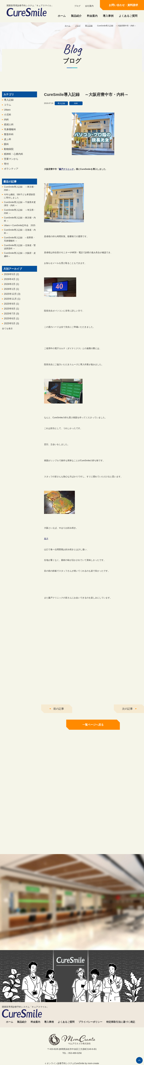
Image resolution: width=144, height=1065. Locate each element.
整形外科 (9, 138)
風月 (46, 543)
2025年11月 (12, 302)
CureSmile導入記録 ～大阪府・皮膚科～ (20, 258)
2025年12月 (12, 298)
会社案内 (89, 6)
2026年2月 (11, 288)
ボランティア (11, 172)
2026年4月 (11, 283)
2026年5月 (11, 278)
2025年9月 (11, 307)
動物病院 (9, 153)
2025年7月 (11, 317)
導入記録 (89, 26)
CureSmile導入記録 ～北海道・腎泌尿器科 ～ (20, 251)
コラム (7, 108)
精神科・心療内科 (13, 158)
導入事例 (108, 15)
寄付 (6, 168)
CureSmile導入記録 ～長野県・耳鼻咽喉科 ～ (19, 243)
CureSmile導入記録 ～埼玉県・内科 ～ (20, 215)
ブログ (77, 6)
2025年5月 (11, 327)
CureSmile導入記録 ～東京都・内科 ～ (20, 223)
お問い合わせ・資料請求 (123, 5)
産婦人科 (9, 128)
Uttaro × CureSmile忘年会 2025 (19, 229)
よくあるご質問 (128, 15)
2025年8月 (11, 312)
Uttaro (7, 113)
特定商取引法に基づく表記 (120, 1022)
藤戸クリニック (66, 173)
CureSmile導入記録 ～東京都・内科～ (20, 192)
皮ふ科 (7, 143)
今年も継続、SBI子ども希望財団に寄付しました (19, 200)
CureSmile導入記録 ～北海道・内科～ (20, 235)
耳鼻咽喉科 (10, 133)
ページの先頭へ (139, 1060)
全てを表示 (7, 332)
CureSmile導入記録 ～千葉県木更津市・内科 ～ (20, 208)
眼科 (6, 148)
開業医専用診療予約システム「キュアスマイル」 (30, 10)
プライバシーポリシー (90, 1022)
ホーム (62, 15)
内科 (6, 123)
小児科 (7, 118)
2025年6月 (11, 322)
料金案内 (92, 15)
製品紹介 (76, 15)
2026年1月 (11, 293)
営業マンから (11, 163)
